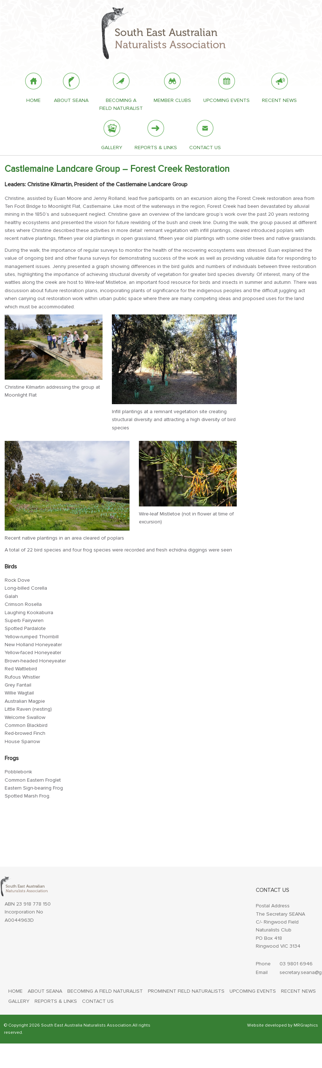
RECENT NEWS (298, 991)
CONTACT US (98, 1001)
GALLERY (19, 1001)
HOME (15, 991)
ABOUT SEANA (45, 991)
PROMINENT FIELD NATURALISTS (186, 991)
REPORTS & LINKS (56, 1001)
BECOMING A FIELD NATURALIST (105, 991)
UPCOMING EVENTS (253, 991)
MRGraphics (306, 1025)
